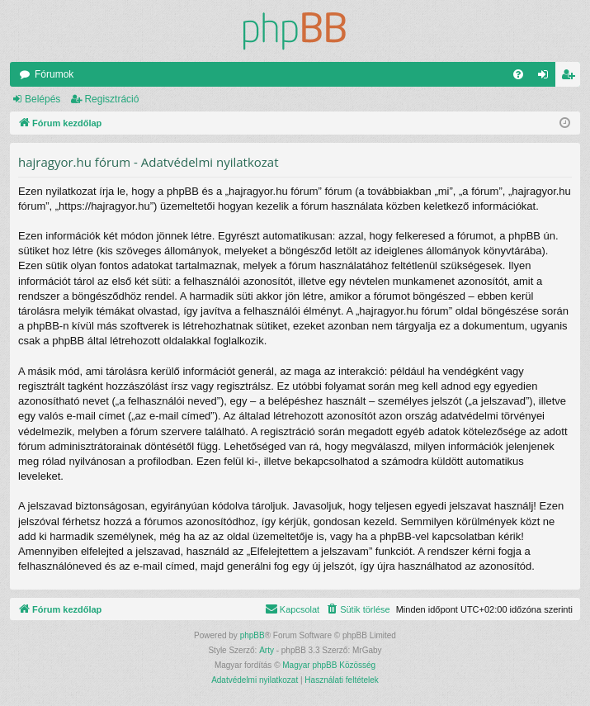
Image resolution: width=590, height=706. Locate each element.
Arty (266, 650)
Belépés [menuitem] (546, 78)
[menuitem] (518, 74)
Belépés (42, 99)
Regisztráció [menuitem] (571, 78)
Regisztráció (111, 99)
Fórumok (54, 74)
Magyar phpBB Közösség (328, 665)
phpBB (252, 635)
